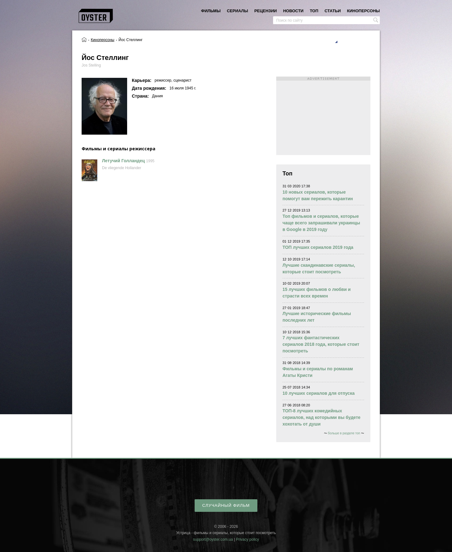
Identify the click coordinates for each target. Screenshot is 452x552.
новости (293, 10)
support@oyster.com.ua (213, 539)
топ (314, 10)
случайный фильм (226, 505)
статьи (333, 10)
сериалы (237, 10)
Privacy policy (247, 539)
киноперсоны (363, 10)
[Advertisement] (323, 116)
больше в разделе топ (344, 433)
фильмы (211, 10)
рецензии (265, 10)
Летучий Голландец (123, 160)
